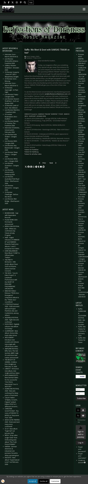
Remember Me (81, 421)
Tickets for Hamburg (31, 152)
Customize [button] (55, 481)
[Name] (80, 389)
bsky (30, 3)
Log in (80, 442)
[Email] (80, 393)
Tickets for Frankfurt (31, 150)
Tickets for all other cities (33, 154)
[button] (26, 167)
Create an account (81, 461)
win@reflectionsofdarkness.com (56, 94)
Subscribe (81, 398)
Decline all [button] (43, 481)
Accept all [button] (32, 481)
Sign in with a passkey (80, 432)
